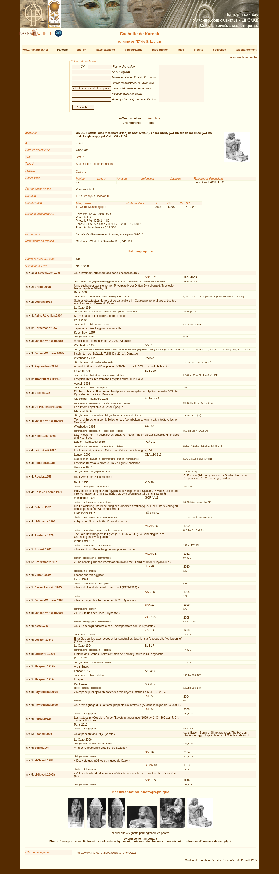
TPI (78, 198)
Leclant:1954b (44, 641)
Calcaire (81, 173)
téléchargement (246, 49)
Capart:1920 (43, 576)
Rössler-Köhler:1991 (48, 494)
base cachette (105, 49)
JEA (147, 568)
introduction (160, 49)
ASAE (148, 279)
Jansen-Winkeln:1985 (49, 342)
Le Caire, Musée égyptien (92, 208)
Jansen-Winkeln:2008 (49, 614)
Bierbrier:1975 (44, 537)
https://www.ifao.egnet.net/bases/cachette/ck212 (106, 854)
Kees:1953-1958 (45, 437)
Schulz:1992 (43, 509)
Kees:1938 (41, 627)
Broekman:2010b (46, 563)
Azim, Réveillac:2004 (48, 317)
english (82, 49)
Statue (80, 159)
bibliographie (133, 49)
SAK (148, 606)
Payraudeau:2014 (46, 368)
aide (181, 49)
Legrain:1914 (43, 303)
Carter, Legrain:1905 (48, 589)
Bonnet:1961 (43, 551)
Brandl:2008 (43, 288)
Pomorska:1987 (45, 464)
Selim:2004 (42, 749)
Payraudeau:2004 (46, 693)
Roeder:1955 (43, 478)
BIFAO (149, 766)
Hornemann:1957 (46, 330)
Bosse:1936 (42, 394)
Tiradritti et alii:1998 (48, 381)
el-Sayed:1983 (44, 762)
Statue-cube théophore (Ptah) (94, 165)
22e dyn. (88, 198)
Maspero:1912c (45, 681)
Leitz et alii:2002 (45, 452)
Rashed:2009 (43, 735)
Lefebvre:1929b (45, 655)
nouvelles (219, 49)
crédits (198, 49)
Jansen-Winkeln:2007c (50, 355)
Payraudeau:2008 (46, 706)
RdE (147, 698)
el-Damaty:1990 (45, 523)
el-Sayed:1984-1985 (48, 274)
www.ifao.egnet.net (35, 49)
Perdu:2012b (43, 720)
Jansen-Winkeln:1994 (49, 422)
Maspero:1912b (45, 668)
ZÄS (147, 619)
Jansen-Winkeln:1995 (49, 602)
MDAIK (149, 527)
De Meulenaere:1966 (48, 408)
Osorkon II (102, 198)
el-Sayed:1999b (45, 776)
